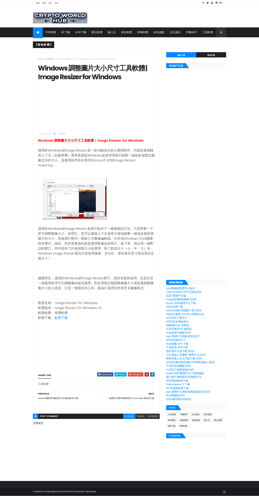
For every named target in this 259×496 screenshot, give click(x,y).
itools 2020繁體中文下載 (181, 303)
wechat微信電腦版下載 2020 (184, 310)
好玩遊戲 (159, 32)
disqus (140, 416)
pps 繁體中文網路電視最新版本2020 (188, 392)
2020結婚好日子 (176, 340)
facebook (153, 416)
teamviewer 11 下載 (178, 384)
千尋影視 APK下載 (177, 347)
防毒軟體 (142, 32)
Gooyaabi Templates (85, 491)
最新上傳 (181, 55)
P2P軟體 (50, 32)
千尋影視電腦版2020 (178, 366)
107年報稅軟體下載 (177, 388)
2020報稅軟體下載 (177, 381)
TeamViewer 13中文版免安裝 (184, 292)
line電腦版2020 (175, 395)
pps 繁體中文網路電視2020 (182, 336)
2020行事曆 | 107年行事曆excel (185, 314)
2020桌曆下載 (174, 307)
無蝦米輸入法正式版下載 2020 (184, 358)
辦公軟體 (97, 32)
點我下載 (61, 317)
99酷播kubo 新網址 (177, 325)
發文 (50, 3)
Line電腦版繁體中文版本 (180, 288)
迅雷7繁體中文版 (176, 296)
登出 (57, 3)
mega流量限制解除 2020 (181, 299)
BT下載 (65, 32)
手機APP (191, 32)
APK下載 (80, 32)
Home (41, 58)
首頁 (38, 3)
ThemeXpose (51, 491)
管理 (44, 3)
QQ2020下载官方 (176, 318)
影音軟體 (126, 32)
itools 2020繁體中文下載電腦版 (185, 373)
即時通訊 (172, 420)
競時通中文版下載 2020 (180, 351)
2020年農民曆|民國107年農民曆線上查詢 (190, 362)
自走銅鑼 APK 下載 (177, 344)
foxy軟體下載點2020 (178, 333)
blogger (129, 416)
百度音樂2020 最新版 (179, 329)
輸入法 (112, 32)
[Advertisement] (65, 106)
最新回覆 (211, 55)
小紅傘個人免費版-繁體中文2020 (186, 355)
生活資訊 (175, 32)
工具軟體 (207, 32)
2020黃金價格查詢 (177, 322)
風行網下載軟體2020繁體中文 (184, 377)
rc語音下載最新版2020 (180, 370)
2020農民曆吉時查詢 (178, 399)
